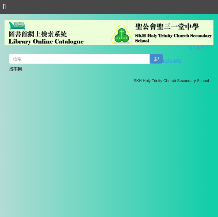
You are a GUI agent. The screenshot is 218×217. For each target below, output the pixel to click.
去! (156, 58)
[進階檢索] (172, 61)
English (206, 48)
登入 (193, 48)
